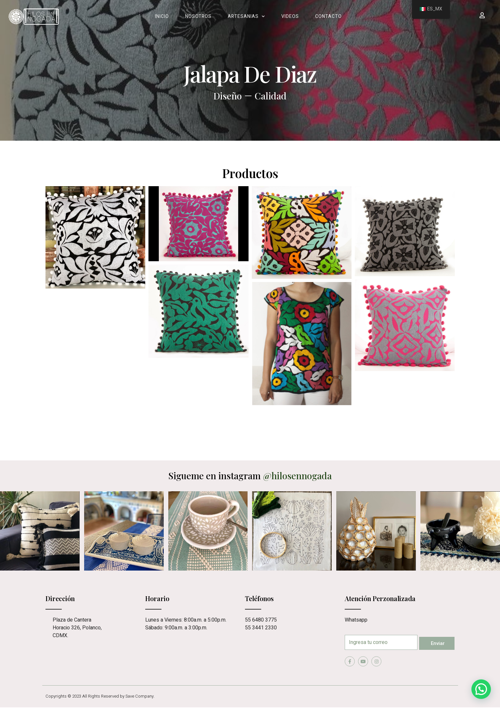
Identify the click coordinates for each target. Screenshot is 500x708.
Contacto (328, 16)
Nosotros (198, 16)
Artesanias (246, 16)
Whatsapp (356, 620)
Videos (290, 16)
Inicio (162, 16)
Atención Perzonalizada (380, 598)
